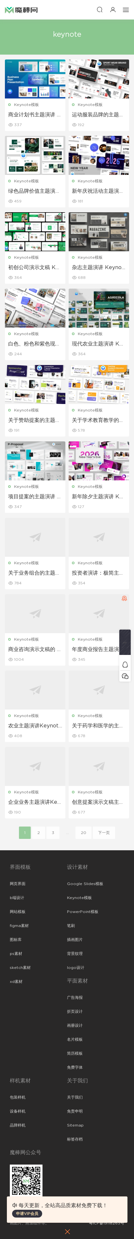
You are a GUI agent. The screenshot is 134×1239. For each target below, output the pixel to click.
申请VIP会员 (27, 1214)
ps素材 (16, 954)
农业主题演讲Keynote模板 (35, 726)
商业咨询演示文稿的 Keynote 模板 (34, 650)
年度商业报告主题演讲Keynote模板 (98, 650)
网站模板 (17, 912)
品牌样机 (17, 1125)
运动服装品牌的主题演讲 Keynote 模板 (98, 115)
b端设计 (17, 898)
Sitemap (75, 1125)
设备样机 (17, 1111)
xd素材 (16, 982)
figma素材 (19, 926)
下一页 (104, 833)
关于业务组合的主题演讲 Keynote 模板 (34, 573)
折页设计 (75, 1011)
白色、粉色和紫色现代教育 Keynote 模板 (34, 344)
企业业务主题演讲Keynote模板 (34, 802)
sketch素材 (20, 968)
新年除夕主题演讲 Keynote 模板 (99, 497)
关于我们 (75, 1097)
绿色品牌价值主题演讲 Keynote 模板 (34, 191)
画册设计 (75, 1025)
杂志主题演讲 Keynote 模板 (98, 268)
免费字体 (75, 1067)
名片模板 (75, 1039)
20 (83, 833)
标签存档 (75, 1139)
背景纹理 (75, 954)
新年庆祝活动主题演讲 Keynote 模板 (98, 191)
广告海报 (75, 997)
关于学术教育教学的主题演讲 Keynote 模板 (98, 421)
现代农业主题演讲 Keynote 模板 (99, 344)
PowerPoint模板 (82, 912)
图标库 (16, 940)
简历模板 (75, 1053)
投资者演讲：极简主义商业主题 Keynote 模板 (98, 573)
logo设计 (75, 968)
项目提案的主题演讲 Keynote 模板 (34, 497)
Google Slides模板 (85, 884)
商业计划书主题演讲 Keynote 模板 (34, 115)
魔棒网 (21, 10)
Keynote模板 (26, 105)
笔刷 (71, 926)
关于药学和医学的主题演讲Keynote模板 (98, 726)
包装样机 (17, 1097)
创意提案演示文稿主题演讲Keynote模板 (98, 802)
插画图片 (75, 940)
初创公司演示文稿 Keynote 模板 (35, 268)
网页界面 (17, 884)
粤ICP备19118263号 (106, 1223)
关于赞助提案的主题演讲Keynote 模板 (34, 421)
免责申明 (75, 1111)
